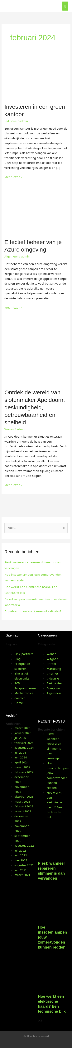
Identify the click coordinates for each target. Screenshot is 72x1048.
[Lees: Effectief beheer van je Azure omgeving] (36, 212)
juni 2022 (20, 855)
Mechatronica (23, 693)
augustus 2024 (24, 747)
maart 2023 (22, 801)
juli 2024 (20, 752)
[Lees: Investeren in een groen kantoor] (36, 77)
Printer (51, 664)
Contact (19, 698)
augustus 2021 (24, 865)
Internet (52, 673)
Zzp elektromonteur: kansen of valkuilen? (32, 611)
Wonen (9, 429)
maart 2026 (22, 728)
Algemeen (11, 256)
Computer (53, 688)
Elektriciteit (55, 683)
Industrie (10, 121)
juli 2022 (20, 850)
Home (18, 703)
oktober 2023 (23, 796)
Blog (17, 659)
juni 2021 (20, 870)
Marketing (54, 669)
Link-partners (23, 654)
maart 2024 (22, 767)
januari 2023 (22, 811)
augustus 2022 (24, 845)
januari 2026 (22, 733)
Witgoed (52, 659)
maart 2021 (22, 875)
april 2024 (21, 762)
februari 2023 (23, 806)
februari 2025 (23, 743)
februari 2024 (23, 772)
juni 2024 (20, 757)
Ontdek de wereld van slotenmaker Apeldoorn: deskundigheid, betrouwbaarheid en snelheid (34, 407)
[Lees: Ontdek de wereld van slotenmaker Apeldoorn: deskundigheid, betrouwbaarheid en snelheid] (36, 352)
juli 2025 (20, 738)
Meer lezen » (13, 177)
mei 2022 (20, 860)
